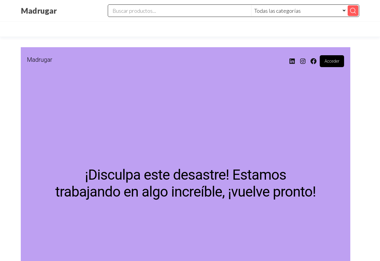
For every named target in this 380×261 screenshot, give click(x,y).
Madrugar (39, 10)
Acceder (331, 61)
